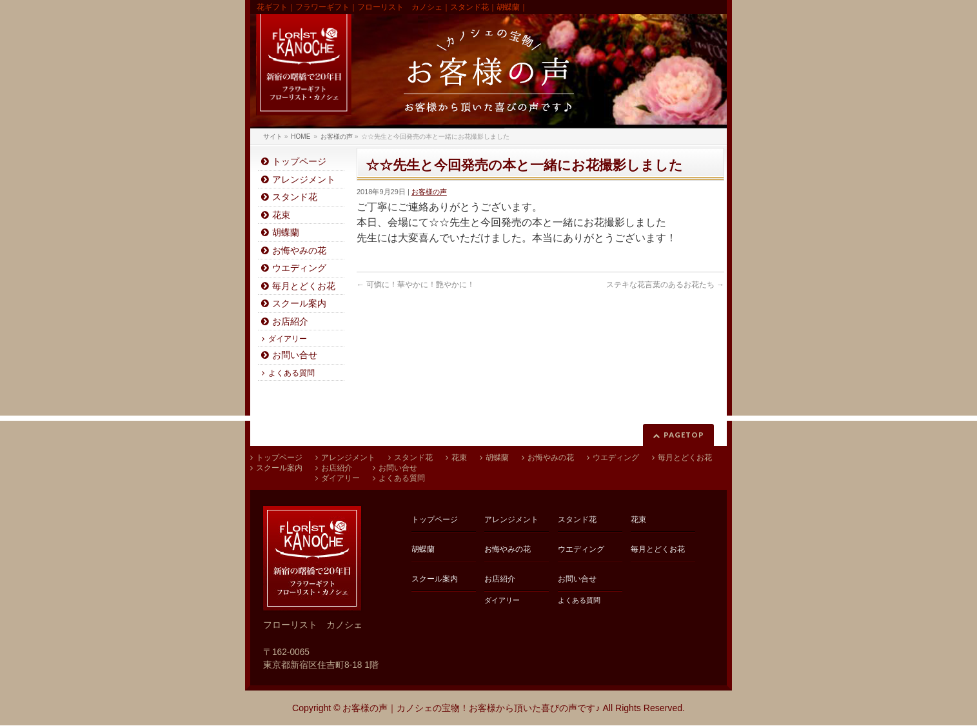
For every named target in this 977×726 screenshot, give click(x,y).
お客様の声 (429, 192)
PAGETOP (684, 434)
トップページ (299, 161)
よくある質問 (291, 373)
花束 (281, 215)
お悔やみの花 (299, 251)
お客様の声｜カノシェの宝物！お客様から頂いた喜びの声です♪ (471, 708)
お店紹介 (290, 322)
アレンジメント (303, 180)
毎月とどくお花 (303, 286)
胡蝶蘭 (285, 232)
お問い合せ (294, 355)
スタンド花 (294, 197)
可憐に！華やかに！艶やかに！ (416, 284)
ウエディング (299, 268)
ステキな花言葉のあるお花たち (665, 284)
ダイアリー (287, 338)
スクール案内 (299, 303)
